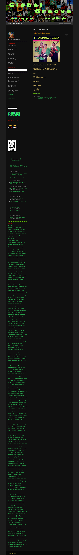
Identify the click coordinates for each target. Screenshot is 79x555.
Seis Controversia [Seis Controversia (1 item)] (11, 485)
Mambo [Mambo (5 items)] (11, 382)
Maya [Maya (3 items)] (18, 386)
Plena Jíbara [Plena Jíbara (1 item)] (10, 435)
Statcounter (10, 137)
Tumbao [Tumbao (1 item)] (17, 526)
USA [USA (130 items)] (21, 531)
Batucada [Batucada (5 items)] (14, 255)
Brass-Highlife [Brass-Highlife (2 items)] (13, 270)
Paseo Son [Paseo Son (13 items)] (15, 426)
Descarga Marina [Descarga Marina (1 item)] (15, 317)
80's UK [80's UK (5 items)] (9, 225)
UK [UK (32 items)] (16, 529)
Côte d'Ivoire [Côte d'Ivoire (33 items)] (14, 310)
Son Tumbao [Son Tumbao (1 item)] (15, 505)
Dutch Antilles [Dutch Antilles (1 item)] (22, 321)
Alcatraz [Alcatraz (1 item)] (25, 246)
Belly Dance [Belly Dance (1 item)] (22, 255)
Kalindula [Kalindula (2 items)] (12, 373)
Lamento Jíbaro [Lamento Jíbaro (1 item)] (23, 375)
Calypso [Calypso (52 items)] (16, 275)
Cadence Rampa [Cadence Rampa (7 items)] (11, 275)
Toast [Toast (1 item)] (19, 518)
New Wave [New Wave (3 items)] (10, 411)
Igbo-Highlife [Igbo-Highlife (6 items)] (17, 360)
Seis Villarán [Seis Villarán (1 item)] (15, 491)
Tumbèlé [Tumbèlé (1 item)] (25, 526)
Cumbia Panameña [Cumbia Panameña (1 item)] (19, 306)
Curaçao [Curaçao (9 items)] (22, 308)
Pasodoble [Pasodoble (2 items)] (22, 428)
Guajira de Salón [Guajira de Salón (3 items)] (18, 347)
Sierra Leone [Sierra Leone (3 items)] (10, 494)
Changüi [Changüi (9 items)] (15, 286)
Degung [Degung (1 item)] (22, 316)
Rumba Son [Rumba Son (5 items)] (23, 468)
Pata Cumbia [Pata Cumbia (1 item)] (10, 430)
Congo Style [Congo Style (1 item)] (10, 295)
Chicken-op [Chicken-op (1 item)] (10, 288)
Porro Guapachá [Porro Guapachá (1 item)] (11, 443)
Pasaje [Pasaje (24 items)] (20, 419)
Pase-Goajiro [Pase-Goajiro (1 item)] (10, 421)
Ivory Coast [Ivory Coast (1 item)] (10, 363)
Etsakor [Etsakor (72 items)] (17, 327)
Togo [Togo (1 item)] (25, 518)
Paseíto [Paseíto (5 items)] (14, 428)
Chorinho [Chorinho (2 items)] (9, 290)
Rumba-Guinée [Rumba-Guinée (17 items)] (21, 467)
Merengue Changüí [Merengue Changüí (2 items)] (19, 393)
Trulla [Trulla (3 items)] (18, 524)
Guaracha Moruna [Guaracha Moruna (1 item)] (11, 352)
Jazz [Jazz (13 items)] (22, 365)
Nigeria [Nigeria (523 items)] (18, 411)
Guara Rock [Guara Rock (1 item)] (18, 354)
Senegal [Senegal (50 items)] (12, 492)
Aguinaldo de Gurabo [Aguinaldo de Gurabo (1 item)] (12, 242)
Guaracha (54, 97)
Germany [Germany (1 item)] (16, 338)
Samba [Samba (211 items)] (22, 472)
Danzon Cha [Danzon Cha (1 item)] (19, 312)
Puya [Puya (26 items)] (9, 452)
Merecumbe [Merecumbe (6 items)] (10, 391)
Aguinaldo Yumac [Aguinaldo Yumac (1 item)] (19, 246)
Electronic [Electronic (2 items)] (19, 325)
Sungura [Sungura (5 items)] (20, 511)
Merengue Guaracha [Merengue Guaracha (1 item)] (19, 395)
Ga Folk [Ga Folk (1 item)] (22, 334)
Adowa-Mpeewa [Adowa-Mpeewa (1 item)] (22, 227)
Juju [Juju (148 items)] (22, 369)
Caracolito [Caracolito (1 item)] (14, 281)
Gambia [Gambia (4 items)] (9, 336)
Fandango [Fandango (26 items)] (14, 328)
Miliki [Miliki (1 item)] (25, 398)
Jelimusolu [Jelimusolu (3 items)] (15, 367)
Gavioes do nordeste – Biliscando (17, 194)
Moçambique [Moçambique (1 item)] (10, 406)
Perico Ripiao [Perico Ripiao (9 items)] (20, 430)
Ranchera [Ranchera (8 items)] (19, 454)
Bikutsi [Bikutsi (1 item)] (12, 258)
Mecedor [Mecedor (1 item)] (14, 387)
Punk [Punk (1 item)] (25, 448)
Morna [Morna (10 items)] (24, 402)
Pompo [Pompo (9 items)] (24, 435)
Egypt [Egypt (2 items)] (20, 323)
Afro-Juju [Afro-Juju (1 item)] (19, 231)
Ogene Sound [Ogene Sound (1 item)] (22, 411)
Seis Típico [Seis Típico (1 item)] (10, 491)
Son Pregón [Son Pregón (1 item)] (22, 503)
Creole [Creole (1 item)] (14, 299)
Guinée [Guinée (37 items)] (21, 356)
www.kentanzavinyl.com (12, 100)
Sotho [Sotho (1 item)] (19, 505)
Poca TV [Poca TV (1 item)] (15, 435)
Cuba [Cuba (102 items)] (17, 299)
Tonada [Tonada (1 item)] (9, 520)
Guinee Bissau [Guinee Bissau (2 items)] (17, 356)
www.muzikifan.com (11, 98)
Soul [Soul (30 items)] (25, 505)
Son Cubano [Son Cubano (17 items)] (10, 500)
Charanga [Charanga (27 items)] (19, 286)
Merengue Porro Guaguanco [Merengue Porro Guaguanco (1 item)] (13, 397)
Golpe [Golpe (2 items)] (9, 341)
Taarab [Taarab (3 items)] (20, 513)
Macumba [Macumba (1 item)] (19, 380)
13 (66, 34)
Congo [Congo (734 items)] (24, 293)
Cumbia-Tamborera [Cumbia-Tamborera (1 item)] (19, 301)
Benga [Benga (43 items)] (12, 257)
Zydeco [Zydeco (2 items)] (21, 546)
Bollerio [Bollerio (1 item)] (9, 264)
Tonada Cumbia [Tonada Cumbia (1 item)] (14, 520)
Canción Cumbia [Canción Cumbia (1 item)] (14, 277)
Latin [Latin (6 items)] (12, 376)
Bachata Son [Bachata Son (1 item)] (19, 253)
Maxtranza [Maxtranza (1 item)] (14, 386)
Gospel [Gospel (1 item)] (11, 341)
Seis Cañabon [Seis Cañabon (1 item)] (11, 481)
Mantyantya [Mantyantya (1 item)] (19, 382)
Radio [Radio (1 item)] (22, 452)
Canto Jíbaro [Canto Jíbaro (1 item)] (10, 279)
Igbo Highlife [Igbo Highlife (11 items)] (23, 360)
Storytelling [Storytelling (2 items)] (21, 507)
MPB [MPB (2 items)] (14, 406)
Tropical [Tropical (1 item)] (20, 522)
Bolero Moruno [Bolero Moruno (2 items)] (17, 262)
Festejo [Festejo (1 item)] (17, 328)
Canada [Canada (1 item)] (24, 275)
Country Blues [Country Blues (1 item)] (21, 297)
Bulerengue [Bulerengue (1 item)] (18, 271)
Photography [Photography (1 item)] (13, 432)
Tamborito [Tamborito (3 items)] (10, 515)
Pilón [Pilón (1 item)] (19, 432)
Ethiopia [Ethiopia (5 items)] (14, 327)
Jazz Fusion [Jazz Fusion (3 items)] (10, 367)
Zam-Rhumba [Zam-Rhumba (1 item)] (24, 540)
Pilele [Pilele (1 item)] (17, 432)
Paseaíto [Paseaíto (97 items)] (19, 421)
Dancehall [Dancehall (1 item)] (24, 310)
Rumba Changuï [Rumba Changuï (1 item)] (17, 468)
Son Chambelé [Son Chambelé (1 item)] (11, 498)
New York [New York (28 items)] (14, 411)
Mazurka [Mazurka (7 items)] (21, 386)
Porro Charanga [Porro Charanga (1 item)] (11, 441)
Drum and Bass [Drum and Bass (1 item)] (11, 321)
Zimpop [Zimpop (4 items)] (19, 544)
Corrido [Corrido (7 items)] (9, 297)
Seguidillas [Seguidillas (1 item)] (18, 478)
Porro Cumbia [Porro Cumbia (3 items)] (17, 441)
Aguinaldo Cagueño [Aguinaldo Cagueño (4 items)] (12, 236)
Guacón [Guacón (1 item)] (24, 341)
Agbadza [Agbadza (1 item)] (14, 235)
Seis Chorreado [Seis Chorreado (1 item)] (23, 481)
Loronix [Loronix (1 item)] (21, 378)
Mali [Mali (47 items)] (8, 382)
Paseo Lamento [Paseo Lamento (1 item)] (11, 424)
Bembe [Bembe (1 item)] (9, 257)
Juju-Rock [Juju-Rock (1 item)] (15, 371)
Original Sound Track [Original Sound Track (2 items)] (12, 413)
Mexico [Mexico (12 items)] (22, 398)
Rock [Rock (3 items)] (9, 465)
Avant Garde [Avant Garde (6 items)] (10, 251)
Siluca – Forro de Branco (15, 210)
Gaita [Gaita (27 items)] (26, 334)
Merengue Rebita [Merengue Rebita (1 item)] (23, 397)
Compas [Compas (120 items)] (9, 293)
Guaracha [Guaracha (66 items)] (21, 349)
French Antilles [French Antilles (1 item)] (11, 334)
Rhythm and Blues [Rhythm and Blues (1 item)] (19, 457)
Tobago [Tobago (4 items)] (21, 518)
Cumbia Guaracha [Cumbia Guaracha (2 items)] (11, 305)
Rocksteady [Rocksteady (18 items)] (18, 465)
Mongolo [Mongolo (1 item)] (13, 400)
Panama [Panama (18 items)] (15, 417)
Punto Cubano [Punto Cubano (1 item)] (11, 450)
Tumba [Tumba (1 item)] (14, 526)
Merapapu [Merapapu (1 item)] (21, 389)
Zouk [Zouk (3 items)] (15, 546)
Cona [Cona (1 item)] (19, 293)
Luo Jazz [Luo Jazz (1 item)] (15, 380)
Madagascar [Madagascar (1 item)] (24, 380)
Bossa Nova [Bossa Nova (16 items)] (18, 268)
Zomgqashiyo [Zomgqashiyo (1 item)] (10, 546)
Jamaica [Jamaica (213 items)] (16, 365)
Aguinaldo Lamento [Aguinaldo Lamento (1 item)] (19, 244)
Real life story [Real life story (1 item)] (10, 456)
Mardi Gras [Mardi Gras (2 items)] (13, 384)
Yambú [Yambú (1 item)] (11, 538)
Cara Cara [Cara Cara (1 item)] (10, 281)
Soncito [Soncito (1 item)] (22, 498)
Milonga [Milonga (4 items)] (9, 400)
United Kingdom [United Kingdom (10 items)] (11, 531)
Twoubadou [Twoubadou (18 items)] (10, 529)
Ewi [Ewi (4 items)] (11, 328)
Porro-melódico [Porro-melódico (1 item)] (11, 439)
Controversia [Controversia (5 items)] (15, 295)
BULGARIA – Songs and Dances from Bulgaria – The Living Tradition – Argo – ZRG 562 (18, 184)
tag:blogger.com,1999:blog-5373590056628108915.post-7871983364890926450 (16, 159)
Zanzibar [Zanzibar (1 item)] (13, 542)
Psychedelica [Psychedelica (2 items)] (15, 448)
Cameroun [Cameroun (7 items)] (20, 275)
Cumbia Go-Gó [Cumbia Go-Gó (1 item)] (18, 303)
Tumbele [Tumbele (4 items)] (21, 526)
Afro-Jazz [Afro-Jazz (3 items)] (15, 231)
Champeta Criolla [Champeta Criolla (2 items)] (16, 284)
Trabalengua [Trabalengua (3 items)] (20, 520)
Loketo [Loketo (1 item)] (18, 378)
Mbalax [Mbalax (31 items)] (24, 386)
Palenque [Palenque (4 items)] (13, 415)
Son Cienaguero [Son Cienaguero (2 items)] (17, 498)
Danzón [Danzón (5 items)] (23, 314)
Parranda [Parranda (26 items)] (23, 417)
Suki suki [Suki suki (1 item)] (21, 509)
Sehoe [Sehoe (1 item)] (22, 478)
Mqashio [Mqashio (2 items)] (17, 406)
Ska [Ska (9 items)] (17, 494)
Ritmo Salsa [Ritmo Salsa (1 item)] (16, 463)
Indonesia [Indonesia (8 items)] (22, 362)
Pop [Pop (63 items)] (8, 437)
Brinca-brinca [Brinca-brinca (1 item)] (19, 270)
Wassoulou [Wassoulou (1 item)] (22, 537)
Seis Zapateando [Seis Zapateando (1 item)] (21, 491)
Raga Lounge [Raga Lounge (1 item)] (10, 454)
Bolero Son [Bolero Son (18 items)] (22, 262)
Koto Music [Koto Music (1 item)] (10, 375)
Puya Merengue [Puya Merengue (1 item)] (13, 452)
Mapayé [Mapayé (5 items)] (9, 384)
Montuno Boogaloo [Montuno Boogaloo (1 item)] (23, 400)
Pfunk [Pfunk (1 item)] (9, 432)
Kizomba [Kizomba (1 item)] (22, 373)
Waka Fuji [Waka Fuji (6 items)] (12, 537)
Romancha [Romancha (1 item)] (23, 465)
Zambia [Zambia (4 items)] (9, 542)
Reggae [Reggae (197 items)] (15, 456)
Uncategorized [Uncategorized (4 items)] (21, 529)
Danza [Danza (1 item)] (9, 312)
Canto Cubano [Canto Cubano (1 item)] (21, 277)
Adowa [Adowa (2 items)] (16, 227)
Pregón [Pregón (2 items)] (22, 446)
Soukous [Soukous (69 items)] (22, 505)
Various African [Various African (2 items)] (20, 533)
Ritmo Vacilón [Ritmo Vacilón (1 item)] (22, 463)
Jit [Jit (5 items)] (23, 367)
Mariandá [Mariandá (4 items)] (22, 384)
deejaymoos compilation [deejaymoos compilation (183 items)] (16, 316)
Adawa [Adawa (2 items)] (13, 227)
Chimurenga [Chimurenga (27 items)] (15, 288)
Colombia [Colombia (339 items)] (14, 292)
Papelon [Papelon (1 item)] (19, 417)
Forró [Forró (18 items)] (20, 330)
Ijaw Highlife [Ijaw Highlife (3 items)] (10, 362)
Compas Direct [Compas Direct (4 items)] (14, 293)
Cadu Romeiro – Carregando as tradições (18, 188)
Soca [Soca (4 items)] (15, 496)
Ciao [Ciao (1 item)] (23, 290)
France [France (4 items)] (9, 332)
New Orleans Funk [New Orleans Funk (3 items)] (11, 410)
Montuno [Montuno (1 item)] (17, 400)
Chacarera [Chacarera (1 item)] (20, 282)
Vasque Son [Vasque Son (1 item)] (15, 535)
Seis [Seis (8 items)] (8, 480)
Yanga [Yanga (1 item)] (14, 538)
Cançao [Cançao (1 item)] (21, 279)
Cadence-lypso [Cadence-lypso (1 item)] (20, 273)
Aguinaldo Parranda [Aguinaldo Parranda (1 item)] (12, 246)
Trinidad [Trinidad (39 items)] (14, 522)
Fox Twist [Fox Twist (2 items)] (25, 330)
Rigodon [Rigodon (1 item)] (25, 457)
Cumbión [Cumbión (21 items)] (15, 308)
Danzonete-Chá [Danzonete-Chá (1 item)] (18, 314)
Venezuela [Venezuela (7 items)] (20, 535)
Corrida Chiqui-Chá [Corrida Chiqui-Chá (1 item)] (22, 295)
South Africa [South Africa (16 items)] (10, 507)
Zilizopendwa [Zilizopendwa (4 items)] (10, 544)
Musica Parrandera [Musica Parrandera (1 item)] (23, 406)
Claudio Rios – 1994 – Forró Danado (17, 217)
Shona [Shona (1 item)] (20, 492)
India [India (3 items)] (19, 362)
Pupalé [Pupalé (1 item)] (21, 450)
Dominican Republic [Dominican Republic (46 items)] (12, 319)
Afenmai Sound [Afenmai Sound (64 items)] (11, 229)
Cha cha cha (47, 97)
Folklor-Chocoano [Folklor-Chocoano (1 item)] (11, 330)
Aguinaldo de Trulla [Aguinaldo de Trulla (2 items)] (21, 242)
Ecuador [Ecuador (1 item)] (9, 323)
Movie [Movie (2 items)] (15, 404)
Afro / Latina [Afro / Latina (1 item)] (20, 233)
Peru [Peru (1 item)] (24, 430)
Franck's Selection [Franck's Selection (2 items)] (14, 332)
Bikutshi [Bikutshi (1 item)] (9, 258)
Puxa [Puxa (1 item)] (24, 450)
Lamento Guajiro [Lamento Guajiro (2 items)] (16, 375)
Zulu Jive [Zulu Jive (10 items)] (18, 546)
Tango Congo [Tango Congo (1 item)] (17, 515)
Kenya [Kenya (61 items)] (16, 373)
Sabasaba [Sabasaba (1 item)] (13, 470)
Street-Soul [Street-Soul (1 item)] (10, 509)
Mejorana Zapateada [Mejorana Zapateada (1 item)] (12, 389)
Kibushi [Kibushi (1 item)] (19, 373)
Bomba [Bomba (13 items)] (22, 264)
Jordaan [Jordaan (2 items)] (9, 369)
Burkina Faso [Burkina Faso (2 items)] (24, 271)
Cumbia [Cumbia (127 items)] (13, 301)
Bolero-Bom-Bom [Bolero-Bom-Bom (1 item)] (14, 260)
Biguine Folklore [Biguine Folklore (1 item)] (23, 257)
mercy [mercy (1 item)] (25, 389)
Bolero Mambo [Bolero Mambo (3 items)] (11, 262)
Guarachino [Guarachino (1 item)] (10, 354)
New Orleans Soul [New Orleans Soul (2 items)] (19, 410)
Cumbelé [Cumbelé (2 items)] (9, 301)
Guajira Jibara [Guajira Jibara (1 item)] (10, 349)
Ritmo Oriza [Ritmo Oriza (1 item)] (21, 461)
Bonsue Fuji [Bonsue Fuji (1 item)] (22, 266)
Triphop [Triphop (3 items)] (17, 522)
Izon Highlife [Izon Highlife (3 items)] (15, 363)
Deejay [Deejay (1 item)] (9, 316)
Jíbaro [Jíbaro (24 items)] (9, 373)
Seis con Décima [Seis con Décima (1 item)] (17, 483)
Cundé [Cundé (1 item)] (19, 308)
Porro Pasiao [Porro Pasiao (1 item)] (10, 445)
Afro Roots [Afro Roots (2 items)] (10, 235)
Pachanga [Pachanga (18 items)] (24, 413)
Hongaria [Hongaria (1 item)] (9, 360)
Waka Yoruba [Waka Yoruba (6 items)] (17, 537)
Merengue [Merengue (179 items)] (24, 391)
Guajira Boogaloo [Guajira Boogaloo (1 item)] (11, 347)
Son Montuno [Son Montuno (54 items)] (21, 500)
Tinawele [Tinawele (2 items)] (16, 518)
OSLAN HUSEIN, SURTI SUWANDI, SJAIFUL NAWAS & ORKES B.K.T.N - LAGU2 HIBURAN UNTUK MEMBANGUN (18, 165)
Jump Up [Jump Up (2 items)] (24, 371)
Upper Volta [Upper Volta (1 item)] (17, 531)
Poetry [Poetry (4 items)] (18, 435)
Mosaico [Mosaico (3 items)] (9, 404)
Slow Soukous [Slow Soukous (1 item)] (11, 496)
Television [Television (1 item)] (14, 516)
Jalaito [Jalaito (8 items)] (19, 363)
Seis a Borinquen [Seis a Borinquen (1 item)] (13, 480)
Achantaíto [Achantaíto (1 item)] (10, 227)
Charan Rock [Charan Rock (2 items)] (24, 286)
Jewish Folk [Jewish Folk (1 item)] (19, 367)
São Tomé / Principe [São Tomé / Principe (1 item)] (14, 513)
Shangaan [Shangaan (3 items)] (17, 492)
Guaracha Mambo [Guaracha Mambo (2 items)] (18, 351)
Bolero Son (43, 97)
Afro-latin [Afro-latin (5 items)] (23, 231)
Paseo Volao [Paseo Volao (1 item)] (10, 428)
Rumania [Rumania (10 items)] (12, 467)
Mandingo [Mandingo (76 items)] (15, 382)
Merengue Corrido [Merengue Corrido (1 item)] (11, 395)
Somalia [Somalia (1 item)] (18, 496)
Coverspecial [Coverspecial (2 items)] (10, 299)
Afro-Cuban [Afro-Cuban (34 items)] (10, 231)
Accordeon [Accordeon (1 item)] (24, 225)
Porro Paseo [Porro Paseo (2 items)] (24, 443)
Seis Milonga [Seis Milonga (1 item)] (21, 489)
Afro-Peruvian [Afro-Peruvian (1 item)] (10, 233)
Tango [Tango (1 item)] (13, 515)
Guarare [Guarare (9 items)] (14, 354)
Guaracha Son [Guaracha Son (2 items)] (18, 352)
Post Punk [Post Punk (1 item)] (19, 446)
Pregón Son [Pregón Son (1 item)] (10, 448)
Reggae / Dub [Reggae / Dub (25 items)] (20, 456)
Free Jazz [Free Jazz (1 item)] (21, 332)
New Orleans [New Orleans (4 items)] (22, 408)
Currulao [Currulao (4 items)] (9, 310)
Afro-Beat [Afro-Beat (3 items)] (23, 229)
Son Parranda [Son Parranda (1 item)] (17, 503)
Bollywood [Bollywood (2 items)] (13, 264)
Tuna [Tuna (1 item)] (9, 527)
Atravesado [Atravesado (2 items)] (22, 249)
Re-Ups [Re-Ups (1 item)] (22, 454)
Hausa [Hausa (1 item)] (21, 358)
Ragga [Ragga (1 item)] (15, 454)
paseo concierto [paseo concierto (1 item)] (21, 422)
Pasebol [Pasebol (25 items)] (23, 421)
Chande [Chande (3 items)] (22, 284)
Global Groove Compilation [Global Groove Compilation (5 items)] (13, 340)
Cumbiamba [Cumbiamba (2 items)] (17, 305)
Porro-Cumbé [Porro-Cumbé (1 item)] (15, 437)
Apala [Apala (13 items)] (23, 247)
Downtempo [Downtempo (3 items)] (18, 319)
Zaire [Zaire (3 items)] (19, 540)
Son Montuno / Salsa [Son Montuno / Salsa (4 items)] (12, 502)
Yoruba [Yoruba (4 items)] (20, 538)
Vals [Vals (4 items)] (12, 533)
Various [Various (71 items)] (15, 533)
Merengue (40, 98)
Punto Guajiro (44, 98)
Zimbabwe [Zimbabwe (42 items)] (15, 544)
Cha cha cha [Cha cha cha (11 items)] (10, 284)
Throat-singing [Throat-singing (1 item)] (11, 518)
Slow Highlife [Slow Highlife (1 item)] (21, 494)
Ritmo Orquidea (50, 98)
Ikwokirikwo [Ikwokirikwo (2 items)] (15, 362)
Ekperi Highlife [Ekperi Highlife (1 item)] (11, 325)
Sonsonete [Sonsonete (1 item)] (10, 505)
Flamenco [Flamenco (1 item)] (22, 328)
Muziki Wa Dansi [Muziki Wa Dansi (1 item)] (11, 408)
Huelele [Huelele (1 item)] (13, 360)
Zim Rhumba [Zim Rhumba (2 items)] (24, 544)
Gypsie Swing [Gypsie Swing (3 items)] (10, 358)
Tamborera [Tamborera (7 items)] (24, 513)
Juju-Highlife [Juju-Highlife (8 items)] (10, 371)
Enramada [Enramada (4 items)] (10, 327)
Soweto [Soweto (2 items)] (14, 507)
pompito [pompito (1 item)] (21, 435)
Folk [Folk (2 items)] (25, 328)
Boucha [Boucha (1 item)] (23, 268)
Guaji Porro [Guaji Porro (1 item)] (17, 345)
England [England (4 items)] (23, 325)
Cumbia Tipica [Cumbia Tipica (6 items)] (11, 308)
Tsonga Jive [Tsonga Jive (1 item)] (10, 526)
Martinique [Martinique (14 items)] (10, 386)
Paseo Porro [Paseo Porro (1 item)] (17, 424)
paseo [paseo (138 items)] (9, 422)
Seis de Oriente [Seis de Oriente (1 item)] (11, 487)
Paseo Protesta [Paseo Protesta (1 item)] (23, 424)
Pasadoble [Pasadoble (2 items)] (16, 419)
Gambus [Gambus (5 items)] (13, 336)
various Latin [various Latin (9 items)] (10, 535)
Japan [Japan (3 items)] (19, 365)
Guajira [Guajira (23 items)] (21, 345)
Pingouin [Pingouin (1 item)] (22, 432)
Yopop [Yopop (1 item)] (17, 538)
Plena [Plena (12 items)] (18, 433)
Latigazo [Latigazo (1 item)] (9, 376)
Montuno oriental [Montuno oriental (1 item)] (11, 402)
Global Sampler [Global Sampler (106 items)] (22, 340)
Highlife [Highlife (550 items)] (24, 358)
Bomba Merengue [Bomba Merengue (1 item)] (11, 266)
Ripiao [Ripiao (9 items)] (9, 459)
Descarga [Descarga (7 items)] (10, 317)
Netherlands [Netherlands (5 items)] (17, 408)
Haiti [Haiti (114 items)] (19, 358)
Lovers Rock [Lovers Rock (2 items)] (10, 380)
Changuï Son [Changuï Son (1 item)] (10, 286)
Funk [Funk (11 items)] (17, 334)
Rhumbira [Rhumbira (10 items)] (13, 457)
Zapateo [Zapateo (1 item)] (16, 542)
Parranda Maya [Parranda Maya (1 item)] (11, 419)
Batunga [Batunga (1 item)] (18, 255)
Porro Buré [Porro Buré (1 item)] (23, 439)
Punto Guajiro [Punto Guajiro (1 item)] (17, 450)
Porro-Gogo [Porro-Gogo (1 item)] (20, 437)
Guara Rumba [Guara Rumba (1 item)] (11, 356)
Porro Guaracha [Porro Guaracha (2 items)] (18, 443)
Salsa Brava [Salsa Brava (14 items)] (10, 472)
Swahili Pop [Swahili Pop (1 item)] (24, 511)
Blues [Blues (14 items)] (19, 258)
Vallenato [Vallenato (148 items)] (9, 533)
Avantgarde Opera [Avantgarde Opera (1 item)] (17, 251)
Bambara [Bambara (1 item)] (24, 253)
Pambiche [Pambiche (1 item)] (25, 415)
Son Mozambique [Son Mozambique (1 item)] (20, 502)
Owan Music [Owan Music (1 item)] (19, 413)
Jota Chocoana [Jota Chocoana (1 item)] (17, 369)
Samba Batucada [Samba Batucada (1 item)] (17, 474)
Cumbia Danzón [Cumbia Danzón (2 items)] (11, 303)
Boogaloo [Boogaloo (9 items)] (10, 268)
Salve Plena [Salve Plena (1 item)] (18, 472)
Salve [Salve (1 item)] (14, 472)
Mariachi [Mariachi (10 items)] (18, 384)
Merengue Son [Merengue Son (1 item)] (11, 398)
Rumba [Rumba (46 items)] (15, 467)
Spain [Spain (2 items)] (17, 507)
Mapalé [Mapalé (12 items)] (23, 382)
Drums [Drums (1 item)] (15, 321)
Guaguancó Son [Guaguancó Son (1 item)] (11, 345)
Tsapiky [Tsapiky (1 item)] (20, 524)
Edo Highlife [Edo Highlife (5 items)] (15, 323)
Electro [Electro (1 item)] (15, 325)
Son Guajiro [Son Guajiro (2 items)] (15, 500)
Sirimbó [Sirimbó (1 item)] (14, 494)
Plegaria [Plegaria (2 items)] (15, 433)
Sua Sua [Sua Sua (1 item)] (14, 509)
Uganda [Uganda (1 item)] (14, 529)
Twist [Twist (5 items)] (21, 527)
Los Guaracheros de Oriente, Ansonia (41, 33)
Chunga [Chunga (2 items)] (16, 290)
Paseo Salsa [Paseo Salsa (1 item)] (10, 426)
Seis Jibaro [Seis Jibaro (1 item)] (10, 489)
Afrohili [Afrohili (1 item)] (24, 233)
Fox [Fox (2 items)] (22, 330)
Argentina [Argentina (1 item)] (15, 249)
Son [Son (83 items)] (20, 496)
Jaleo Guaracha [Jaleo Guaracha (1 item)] (11, 365)
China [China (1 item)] (19, 288)
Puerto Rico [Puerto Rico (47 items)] (21, 448)
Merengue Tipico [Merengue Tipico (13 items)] (17, 398)
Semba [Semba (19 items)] (9, 492)
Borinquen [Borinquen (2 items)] (14, 268)
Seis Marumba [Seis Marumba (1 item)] (15, 489)
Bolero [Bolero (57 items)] (9, 260)
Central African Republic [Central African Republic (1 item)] (13, 282)
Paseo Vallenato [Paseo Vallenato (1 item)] (21, 426)
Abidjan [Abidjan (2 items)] (12, 225)
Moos (9, 29)
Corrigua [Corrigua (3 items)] (13, 297)
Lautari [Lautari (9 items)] (23, 376)
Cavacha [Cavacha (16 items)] (22, 281)
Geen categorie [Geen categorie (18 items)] (11, 338)
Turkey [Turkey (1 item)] (16, 527)
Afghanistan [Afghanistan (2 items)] (16, 229)
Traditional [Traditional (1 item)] (10, 522)
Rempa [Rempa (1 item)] (24, 456)
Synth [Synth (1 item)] (9, 513)
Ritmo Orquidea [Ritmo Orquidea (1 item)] (11, 463)
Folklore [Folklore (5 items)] (17, 330)
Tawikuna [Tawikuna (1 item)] (10, 516)
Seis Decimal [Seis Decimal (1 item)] (18, 485)
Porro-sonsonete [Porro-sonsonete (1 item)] (17, 439)
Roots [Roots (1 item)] (9, 467)
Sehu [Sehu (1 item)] (25, 478)
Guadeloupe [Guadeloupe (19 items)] (10, 343)
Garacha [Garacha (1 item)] (21, 336)
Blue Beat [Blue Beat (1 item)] (16, 258)
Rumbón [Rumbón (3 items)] (9, 470)
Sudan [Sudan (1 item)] (17, 509)
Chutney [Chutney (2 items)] (19, 290)
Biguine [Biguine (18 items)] (18, 257)
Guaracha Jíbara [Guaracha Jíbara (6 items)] (11, 351)
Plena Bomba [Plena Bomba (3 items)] (22, 433)
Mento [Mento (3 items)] (18, 389)
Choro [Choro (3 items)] (13, 290)
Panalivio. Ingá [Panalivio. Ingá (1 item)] (11, 417)
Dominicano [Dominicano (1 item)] (21, 317)
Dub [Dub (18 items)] (18, 321)
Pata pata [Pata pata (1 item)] (15, 430)
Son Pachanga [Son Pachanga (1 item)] (11, 503)
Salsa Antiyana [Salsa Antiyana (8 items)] (21, 470)
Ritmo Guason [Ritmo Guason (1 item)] (11, 461)
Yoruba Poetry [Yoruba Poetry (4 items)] (11, 540)
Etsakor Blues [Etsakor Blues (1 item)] (22, 327)
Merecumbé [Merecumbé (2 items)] (15, 391)
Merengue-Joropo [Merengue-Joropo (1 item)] (11, 393)
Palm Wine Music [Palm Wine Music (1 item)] (18, 415)
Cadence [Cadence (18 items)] (15, 273)
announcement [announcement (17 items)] (19, 247)
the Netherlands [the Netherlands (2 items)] (19, 516)
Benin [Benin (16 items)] (15, 257)
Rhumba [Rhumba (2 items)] (9, 457)
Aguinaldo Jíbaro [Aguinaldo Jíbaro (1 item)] (11, 244)
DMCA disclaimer (11, 94)
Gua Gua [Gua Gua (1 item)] (15, 343)
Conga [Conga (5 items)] (21, 293)
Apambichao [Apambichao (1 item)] (10, 249)
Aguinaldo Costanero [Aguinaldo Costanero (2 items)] (12, 238)
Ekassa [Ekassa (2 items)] (22, 323)
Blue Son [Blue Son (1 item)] (23, 258)
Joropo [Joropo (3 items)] (12, 369)
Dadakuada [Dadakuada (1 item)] (19, 310)
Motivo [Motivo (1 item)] (12, 404)
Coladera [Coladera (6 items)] (9, 292)
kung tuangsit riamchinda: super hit (17, 191)
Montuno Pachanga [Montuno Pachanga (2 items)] (19, 402)
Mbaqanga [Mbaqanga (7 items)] (10, 387)
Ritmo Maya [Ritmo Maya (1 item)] (16, 461)
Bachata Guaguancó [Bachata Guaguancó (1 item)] (12, 253)
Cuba (51, 97)
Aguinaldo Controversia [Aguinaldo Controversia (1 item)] (21, 236)
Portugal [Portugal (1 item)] (20, 445)
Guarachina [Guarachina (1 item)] (24, 352)
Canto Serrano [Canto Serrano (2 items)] (16, 279)
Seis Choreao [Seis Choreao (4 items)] (16, 481)
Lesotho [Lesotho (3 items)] (9, 378)
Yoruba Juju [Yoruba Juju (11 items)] (24, 538)
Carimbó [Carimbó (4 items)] (18, 281)
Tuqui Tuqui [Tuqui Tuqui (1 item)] (12, 527)
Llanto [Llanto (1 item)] (16, 378)
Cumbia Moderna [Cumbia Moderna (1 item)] (11, 306)
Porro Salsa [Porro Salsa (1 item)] (15, 445)
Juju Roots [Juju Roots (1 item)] (19, 371)
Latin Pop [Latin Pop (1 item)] (20, 376)
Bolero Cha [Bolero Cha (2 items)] (20, 260)
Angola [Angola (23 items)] (14, 247)
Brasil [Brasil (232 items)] (9, 270)
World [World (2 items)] (9, 538)
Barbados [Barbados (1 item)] (10, 255)
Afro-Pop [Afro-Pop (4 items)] (15, 233)
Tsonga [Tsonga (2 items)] (24, 524)
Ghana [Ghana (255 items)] (19, 338)
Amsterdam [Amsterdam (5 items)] (10, 247)
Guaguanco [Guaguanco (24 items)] (19, 343)
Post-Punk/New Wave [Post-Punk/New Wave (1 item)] (12, 446)
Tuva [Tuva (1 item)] (19, 527)
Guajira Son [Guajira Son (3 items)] (16, 349)
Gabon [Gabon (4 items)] (19, 334)
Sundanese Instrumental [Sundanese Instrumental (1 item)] (13, 511)
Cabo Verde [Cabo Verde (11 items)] (10, 273)
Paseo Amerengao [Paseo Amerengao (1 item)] (14, 422)
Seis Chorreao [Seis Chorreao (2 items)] (11, 483)
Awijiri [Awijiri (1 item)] (22, 251)
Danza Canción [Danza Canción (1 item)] (14, 312)
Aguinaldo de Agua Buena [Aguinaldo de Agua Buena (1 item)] (13, 240)
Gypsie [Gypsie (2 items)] (24, 356)
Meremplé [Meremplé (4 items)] (20, 391)
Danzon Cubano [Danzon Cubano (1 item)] (11, 314)
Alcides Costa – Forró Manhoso (16, 198)
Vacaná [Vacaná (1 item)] (23, 531)
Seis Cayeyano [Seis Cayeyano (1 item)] (20, 480)
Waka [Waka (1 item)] (9, 537)
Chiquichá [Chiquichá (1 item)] (23, 288)
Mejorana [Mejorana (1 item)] (18, 387)
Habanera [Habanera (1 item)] (16, 358)
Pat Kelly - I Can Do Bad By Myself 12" (18, 169)
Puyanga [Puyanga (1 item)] (18, 452)
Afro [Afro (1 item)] (20, 229)
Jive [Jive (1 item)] (24, 367)
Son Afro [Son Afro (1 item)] (23, 496)
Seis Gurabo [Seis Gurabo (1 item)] (23, 487)
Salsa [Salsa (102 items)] (17, 470)
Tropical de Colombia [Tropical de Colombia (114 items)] (12, 524)
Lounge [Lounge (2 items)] (25, 378)
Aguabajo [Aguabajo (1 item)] (18, 235)
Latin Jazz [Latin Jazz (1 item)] (16, 376)
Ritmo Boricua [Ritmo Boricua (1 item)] (16, 459)
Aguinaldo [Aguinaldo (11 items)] (22, 235)
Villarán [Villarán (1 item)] (24, 535)
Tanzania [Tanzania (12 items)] (22, 515)
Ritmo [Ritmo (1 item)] (12, 459)
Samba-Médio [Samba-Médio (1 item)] (10, 474)
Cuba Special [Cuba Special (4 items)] (21, 299)
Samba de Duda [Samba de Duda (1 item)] (17, 476)
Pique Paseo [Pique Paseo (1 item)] (10, 433)
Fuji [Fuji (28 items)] (15, 334)
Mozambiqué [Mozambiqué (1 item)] (19, 404)
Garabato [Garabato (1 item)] (17, 336)
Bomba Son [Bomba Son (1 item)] (17, 266)
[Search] (65, 24)
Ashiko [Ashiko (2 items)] (18, 249)
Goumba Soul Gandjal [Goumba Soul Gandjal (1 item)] (18, 341)
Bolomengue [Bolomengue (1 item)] (18, 264)
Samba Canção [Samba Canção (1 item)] (11, 476)
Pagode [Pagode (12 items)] (9, 415)
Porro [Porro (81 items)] (11, 437)
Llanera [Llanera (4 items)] (12, 378)
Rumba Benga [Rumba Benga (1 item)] (11, 468)
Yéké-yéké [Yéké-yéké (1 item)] (16, 540)
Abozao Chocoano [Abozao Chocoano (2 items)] (18, 225)
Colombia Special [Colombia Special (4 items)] (19, 292)
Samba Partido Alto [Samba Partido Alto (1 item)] (12, 478)
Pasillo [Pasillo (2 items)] (18, 428)
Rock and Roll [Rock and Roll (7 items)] (13, 465)
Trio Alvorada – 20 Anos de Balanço (17, 213)
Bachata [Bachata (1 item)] (25, 251)
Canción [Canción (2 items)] (9, 277)
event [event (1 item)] (9, 328)
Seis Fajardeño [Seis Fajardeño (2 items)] (17, 487)
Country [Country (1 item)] (16, 297)
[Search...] (17, 70)
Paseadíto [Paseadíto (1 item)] (15, 421)
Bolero (39, 97)
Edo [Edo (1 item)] (12, 323)
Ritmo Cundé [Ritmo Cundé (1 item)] (22, 459)
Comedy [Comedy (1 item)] (25, 292)
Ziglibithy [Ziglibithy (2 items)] (20, 542)
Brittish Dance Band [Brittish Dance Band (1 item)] (12, 271)
